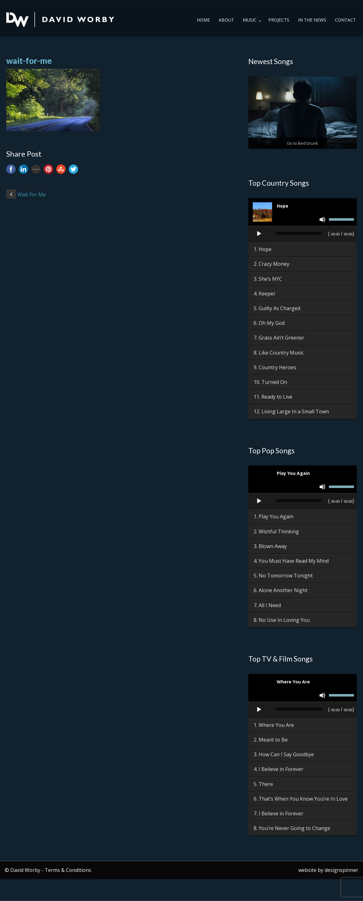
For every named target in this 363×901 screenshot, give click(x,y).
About (226, 20)
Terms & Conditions (68, 870)
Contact (345, 20)
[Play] (259, 234)
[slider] (299, 233)
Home (203, 20)
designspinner (341, 870)
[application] (302, 234)
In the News (312, 20)
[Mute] (322, 219)
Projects (278, 20)
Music (249, 20)
